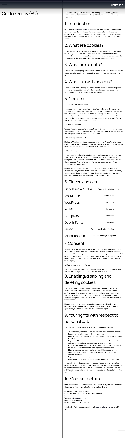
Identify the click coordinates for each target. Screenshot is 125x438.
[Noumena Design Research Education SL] (117, 5)
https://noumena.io (82, 30)
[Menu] (4, 5)
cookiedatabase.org (104, 407)
